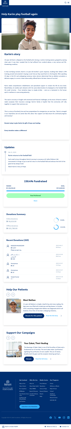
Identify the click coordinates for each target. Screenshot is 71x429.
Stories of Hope (43, 388)
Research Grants (53, 397)
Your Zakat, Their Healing (36, 343)
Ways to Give (22, 383)
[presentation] (8, 294)
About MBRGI (33, 388)
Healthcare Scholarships (53, 394)
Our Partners (22, 401)
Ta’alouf (52, 391)
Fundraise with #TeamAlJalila (22, 398)
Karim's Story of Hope (19, 166)
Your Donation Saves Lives (24, 394)
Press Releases (43, 383)
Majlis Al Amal (53, 388)
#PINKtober (22, 391)
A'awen (51, 383)
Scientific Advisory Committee (34, 394)
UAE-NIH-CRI (53, 400)
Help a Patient (22, 386)
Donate (29, 359)
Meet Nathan (29, 300)
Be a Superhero (22, 388)
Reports (41, 394)
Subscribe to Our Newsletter (29, 407)
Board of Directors (34, 391)
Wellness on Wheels (54, 386)
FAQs (41, 396)
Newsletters (42, 386)
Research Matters (44, 391)
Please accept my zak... (16, 250)
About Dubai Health (34, 386)
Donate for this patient (33, 315)
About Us (32, 383)
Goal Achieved (35, 195)
